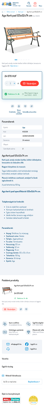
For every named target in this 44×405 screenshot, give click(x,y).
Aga (23, 127)
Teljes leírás (13, 66)
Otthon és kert (11, 12)
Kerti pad (20, 12)
